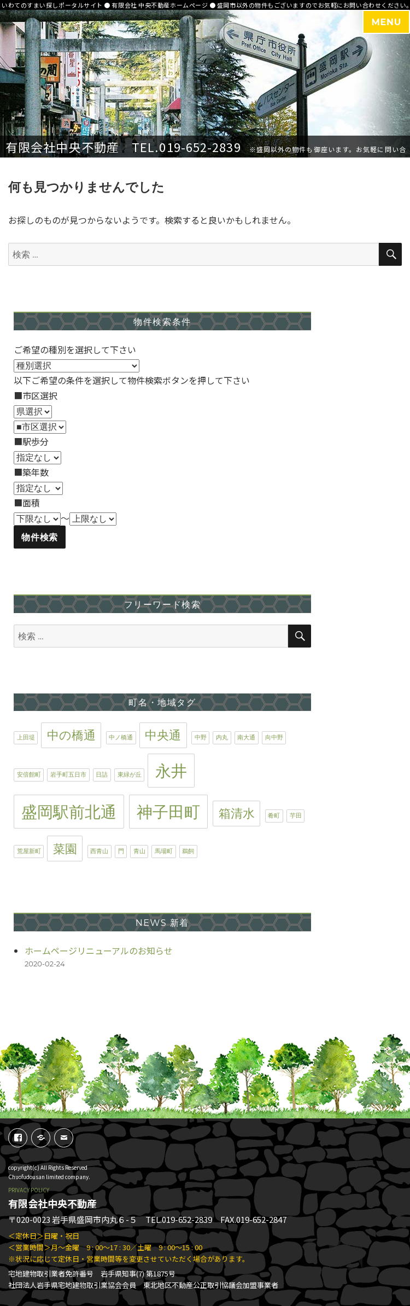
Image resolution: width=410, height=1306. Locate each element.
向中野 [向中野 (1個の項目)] (274, 737)
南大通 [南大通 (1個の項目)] (246, 737)
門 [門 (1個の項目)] (121, 851)
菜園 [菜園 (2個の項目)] (65, 849)
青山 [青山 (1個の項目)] (139, 851)
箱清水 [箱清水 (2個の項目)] (237, 813)
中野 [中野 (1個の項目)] (201, 737)
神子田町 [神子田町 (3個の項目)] (168, 811)
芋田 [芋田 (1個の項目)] (296, 815)
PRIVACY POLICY (28, 1190)
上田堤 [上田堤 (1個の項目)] (26, 737)
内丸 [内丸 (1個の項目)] (222, 737)
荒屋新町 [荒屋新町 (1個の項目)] (29, 851)
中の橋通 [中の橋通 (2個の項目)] (71, 735)
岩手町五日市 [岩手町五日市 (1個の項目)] (68, 774)
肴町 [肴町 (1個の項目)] (274, 815)
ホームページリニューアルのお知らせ (99, 950)
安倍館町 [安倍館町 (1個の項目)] (29, 774)
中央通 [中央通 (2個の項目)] (163, 735)
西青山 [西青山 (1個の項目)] (99, 851)
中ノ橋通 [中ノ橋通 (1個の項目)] (121, 737)
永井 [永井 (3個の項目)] (171, 770)
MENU (386, 22)
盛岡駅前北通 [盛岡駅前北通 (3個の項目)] (68, 811)
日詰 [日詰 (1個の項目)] (102, 774)
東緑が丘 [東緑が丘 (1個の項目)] (130, 774)
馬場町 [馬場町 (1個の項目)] (164, 851)
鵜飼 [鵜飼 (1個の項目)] (188, 851)
